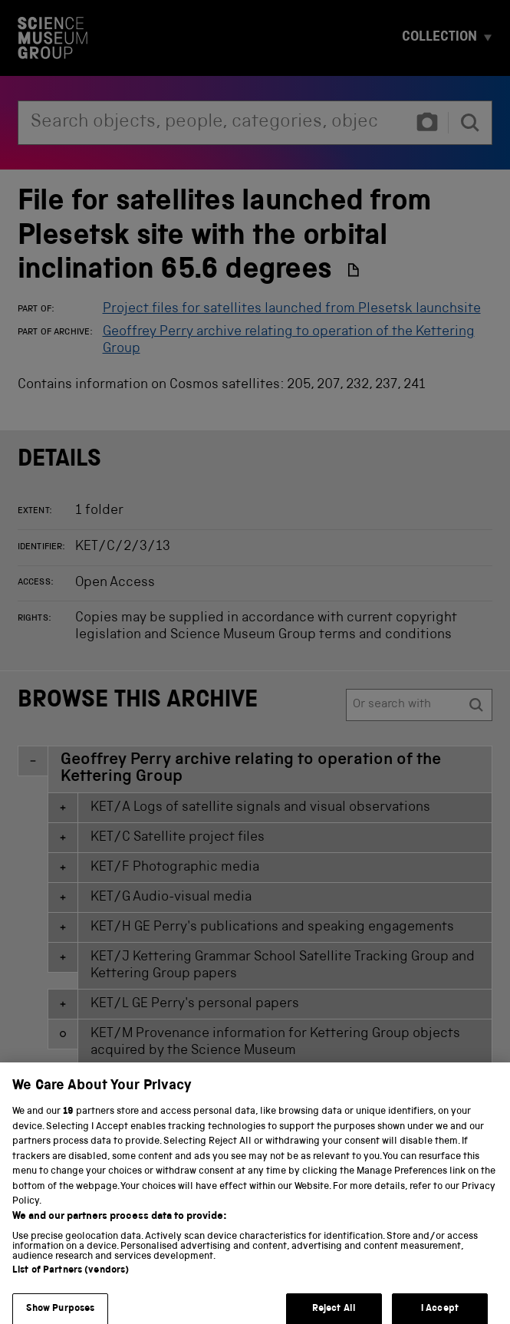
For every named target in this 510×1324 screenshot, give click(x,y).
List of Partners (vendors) (70, 1280)
